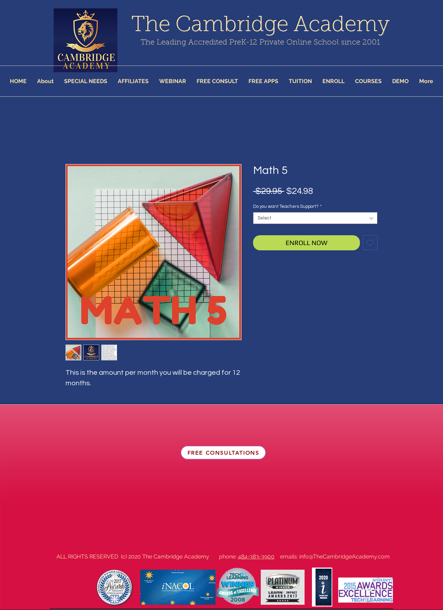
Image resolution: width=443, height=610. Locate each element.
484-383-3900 (256, 556)
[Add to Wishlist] (370, 242)
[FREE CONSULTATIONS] (223, 453)
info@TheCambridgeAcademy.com (344, 556)
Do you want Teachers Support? (287, 206)
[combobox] (315, 218)
